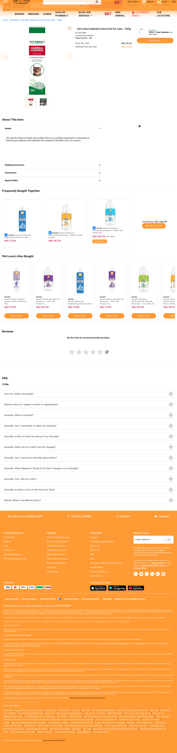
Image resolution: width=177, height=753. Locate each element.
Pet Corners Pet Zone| (76, 726)
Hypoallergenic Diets (129, 719)
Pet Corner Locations (95, 713)
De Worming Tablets (58, 722)
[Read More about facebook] (136, 574)
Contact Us (8, 550)
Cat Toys (87, 729)
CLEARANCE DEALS (140, 14)
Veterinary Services (56, 550)
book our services (85, 14)
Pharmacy (154, 710)
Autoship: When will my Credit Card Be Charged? (88, 447)
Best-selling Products (57, 558)
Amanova (42, 722)
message (162, 516)
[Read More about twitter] (152, 574)
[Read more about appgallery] (136, 588)
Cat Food (85, 710)
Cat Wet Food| (98, 710)
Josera (47, 14)
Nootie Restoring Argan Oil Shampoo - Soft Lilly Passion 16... (112, 301)
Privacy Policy (140, 568)
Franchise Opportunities (102, 541)
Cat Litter (75, 710)
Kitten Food (87, 722)
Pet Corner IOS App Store (137, 713)
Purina (112, 722)
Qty (141, 29)
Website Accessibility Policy (130, 599)
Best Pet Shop (115, 713)
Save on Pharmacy (61, 14)
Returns (7, 541)
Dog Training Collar (64, 732)
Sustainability (96, 567)
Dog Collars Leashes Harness (29, 710)
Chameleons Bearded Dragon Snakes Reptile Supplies (66, 719)
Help (5, 546)
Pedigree (120, 722)
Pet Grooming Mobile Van (30, 713)
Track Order (9, 537)
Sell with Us (96, 576)
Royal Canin (51, 710)
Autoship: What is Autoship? (88, 415)
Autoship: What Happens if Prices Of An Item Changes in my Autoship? (88, 468)
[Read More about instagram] (147, 574)
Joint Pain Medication (116, 726)
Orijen (6, 722)
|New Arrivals (141, 710)
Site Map (107, 599)
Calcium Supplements (106, 719)
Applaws (15, 722)
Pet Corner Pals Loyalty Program (106, 563)
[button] (140, 126)
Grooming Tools (157, 726)
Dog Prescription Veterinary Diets (137, 716)
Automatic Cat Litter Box (22, 732)
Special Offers (53, 180)
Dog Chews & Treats (36, 729)
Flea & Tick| (122, 710)
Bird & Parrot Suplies (14, 729)
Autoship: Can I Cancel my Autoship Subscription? (88, 458)
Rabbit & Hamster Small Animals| (21, 719)
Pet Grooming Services (14, 558)
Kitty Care (52, 567)
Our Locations (163, 14)
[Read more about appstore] (99, 588)
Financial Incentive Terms (153, 565)
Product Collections (56, 563)
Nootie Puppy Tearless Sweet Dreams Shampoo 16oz (15, 301)
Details (53, 128)
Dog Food (8, 710)
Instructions (53, 173)
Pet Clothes (64, 710)
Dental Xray (30, 726)
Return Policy (72, 599)
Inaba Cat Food (130, 729)
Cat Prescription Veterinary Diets (101, 716)
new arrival (120, 14)
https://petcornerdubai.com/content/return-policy (87, 698)
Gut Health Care (145, 722)
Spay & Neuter (95, 726)
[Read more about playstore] (118, 588)
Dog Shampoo (84, 732)
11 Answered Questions (84, 35)
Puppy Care (52, 571)
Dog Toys (76, 729)
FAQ (92, 554)
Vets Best (14, 20)
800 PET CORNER (79, 516)
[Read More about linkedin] (158, 574)
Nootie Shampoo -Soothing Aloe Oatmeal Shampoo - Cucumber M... (143, 301)
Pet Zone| (76, 722)
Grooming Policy (91, 599)
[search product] (82, 5)
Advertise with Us (99, 571)
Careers (94, 537)
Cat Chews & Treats (60, 729)
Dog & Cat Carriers (138, 726)
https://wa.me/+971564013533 (53, 740)
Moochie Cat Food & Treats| (107, 729)
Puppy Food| (101, 722)
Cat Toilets (62, 716)
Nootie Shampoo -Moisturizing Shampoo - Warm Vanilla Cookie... (65, 235)
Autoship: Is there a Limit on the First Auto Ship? (88, 490)
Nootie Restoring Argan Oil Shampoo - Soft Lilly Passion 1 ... (48, 301)
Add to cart (155, 40)
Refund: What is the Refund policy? (88, 500)
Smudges (33, 14)
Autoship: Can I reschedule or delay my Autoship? (88, 426)
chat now (123, 516)
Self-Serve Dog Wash (57, 541)
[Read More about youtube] (141, 574)
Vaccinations (16, 726)
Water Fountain (45, 732)
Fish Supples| (162, 716)
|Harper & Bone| (28, 722)
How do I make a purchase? (88, 394)
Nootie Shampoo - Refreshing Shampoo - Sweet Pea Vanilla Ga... (107, 230)
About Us (94, 546)
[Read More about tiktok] (163, 574)
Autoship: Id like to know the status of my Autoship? (88, 436)
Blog (92, 558)
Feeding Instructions (53, 165)
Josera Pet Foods (150, 719)
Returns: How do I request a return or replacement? (88, 404)
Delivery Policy (50, 598)
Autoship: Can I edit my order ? (88, 479)
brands (19, 14)
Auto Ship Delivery (56, 554)
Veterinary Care (100, 732)
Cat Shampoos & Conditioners (40, 716)
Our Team (95, 550)
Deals (132, 710)
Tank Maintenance (12, 554)
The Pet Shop (75, 716)
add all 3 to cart (153, 225)
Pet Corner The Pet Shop (50, 726)
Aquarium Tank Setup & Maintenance (64, 713)
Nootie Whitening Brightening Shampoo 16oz (17, 236)
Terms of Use (157, 563)
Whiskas (131, 722)
